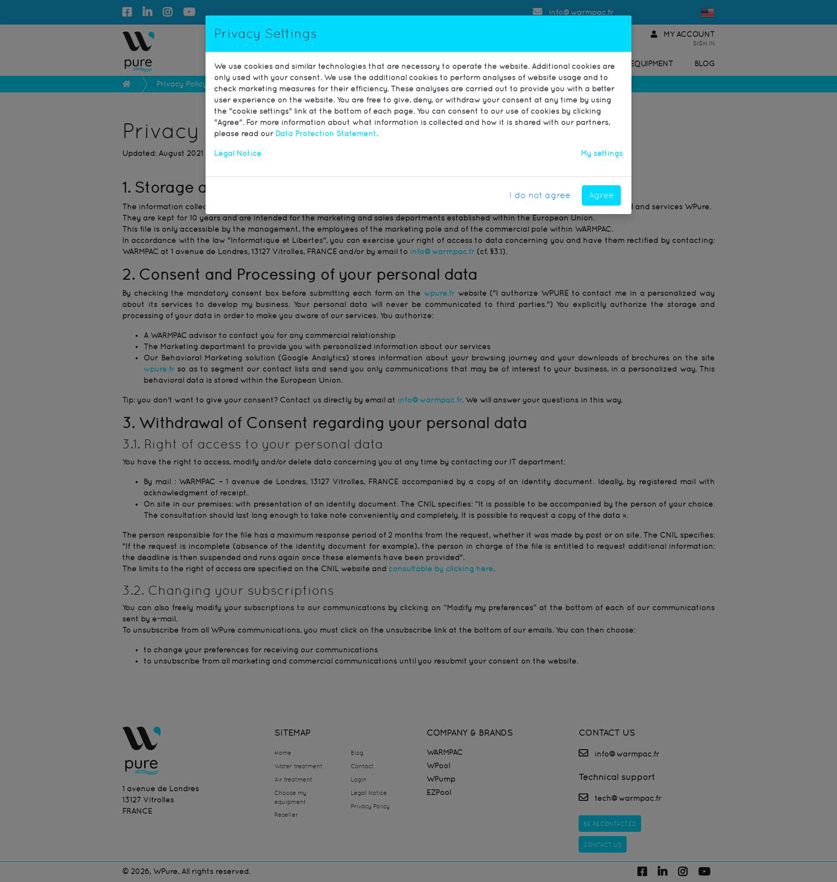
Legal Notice (238, 153)
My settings (602, 153)
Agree (601, 195)
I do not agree (540, 195)
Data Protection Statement (325, 133)
